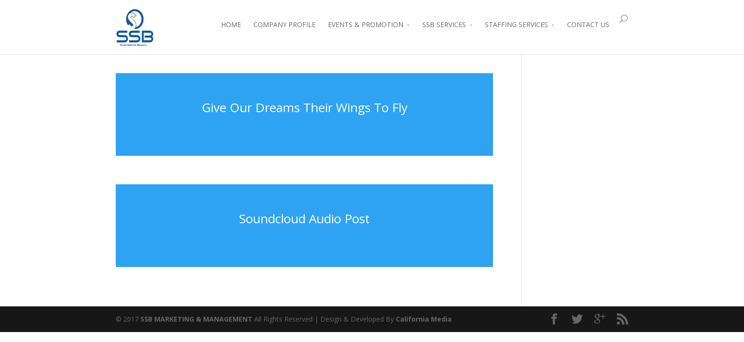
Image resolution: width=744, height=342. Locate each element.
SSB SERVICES (444, 24)
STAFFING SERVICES (516, 24)
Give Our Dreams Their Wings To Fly (305, 107)
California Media (424, 318)
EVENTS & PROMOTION (365, 24)
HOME (231, 24)
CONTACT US (588, 24)
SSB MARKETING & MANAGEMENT (196, 318)
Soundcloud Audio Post (304, 218)
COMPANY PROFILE (284, 24)
